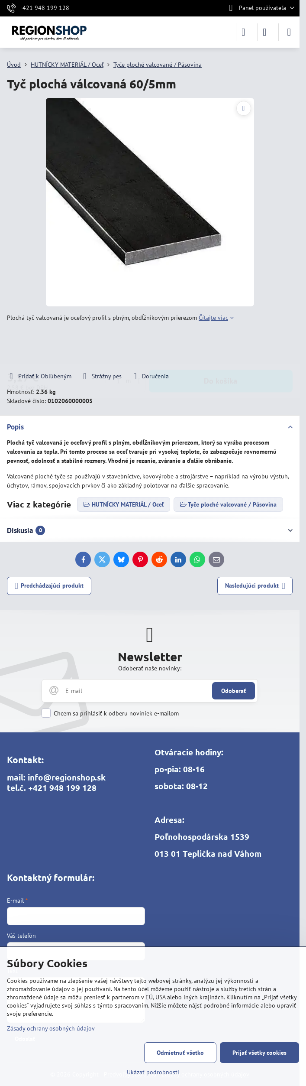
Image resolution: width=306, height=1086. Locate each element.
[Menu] (289, 32)
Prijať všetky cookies (259, 1053)
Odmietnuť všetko (180, 1053)
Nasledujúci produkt (255, 586)
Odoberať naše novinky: (149, 668)
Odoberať (233, 691)
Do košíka (220, 347)
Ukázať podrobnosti (153, 1072)
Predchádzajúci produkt (49, 586)
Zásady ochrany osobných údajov (51, 1028)
